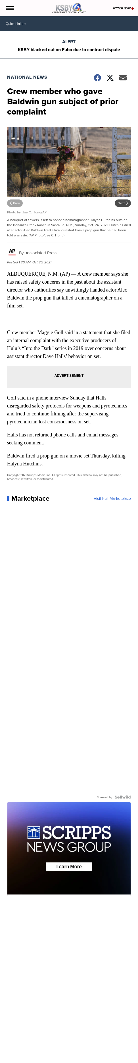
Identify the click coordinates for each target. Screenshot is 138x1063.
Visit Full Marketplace (112, 498)
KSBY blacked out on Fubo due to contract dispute (69, 49)
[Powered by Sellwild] (122, 797)
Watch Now (123, 8)
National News (27, 77)
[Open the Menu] (9, 8)
